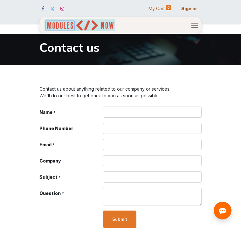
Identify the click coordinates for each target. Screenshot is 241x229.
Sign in (188, 8)
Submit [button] (119, 219)
